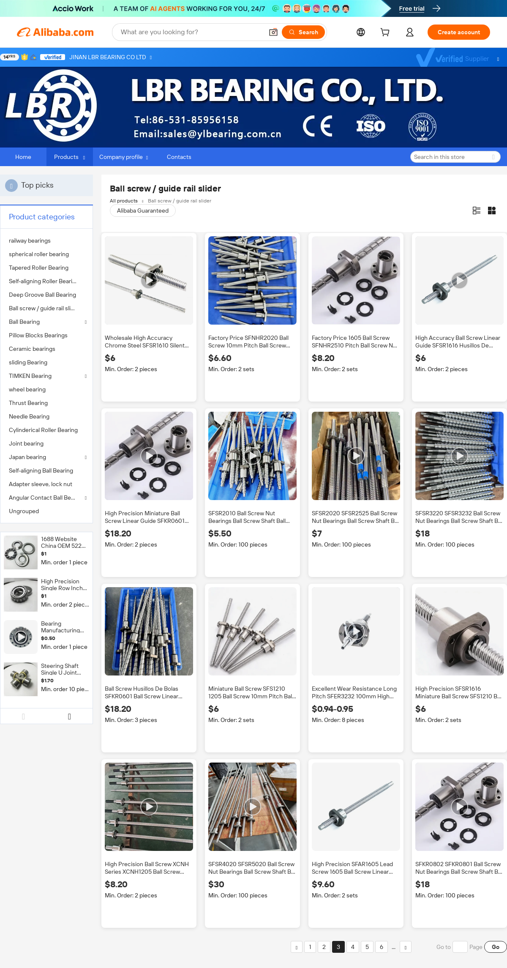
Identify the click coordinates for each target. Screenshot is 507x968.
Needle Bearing (29, 416)
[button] (273, 32)
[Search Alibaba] (191, 32)
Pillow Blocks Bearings (38, 335)
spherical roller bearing (39, 254)
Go (495, 946)
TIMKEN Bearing (30, 375)
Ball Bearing (24, 321)
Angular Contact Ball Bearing (46, 497)
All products (124, 201)
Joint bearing (26, 443)
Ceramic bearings (32, 348)
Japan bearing (27, 457)
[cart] (386, 33)
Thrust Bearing (28, 402)
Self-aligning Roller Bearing (44, 281)
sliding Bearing (28, 362)
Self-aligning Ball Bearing (41, 470)
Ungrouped (24, 511)
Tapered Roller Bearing (38, 267)
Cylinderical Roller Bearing (43, 430)
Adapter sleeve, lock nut (40, 484)
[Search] (303, 32)
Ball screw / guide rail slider (44, 308)
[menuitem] (46, 240)
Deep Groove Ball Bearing (42, 294)
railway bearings (30, 240)
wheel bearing (27, 389)
